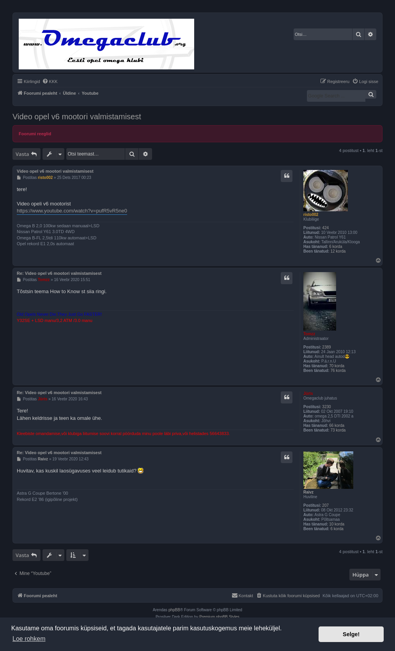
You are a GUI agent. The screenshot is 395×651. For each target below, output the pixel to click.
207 (325, 505)
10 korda (336, 524)
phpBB (174, 610)
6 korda (335, 246)
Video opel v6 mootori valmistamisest (76, 116)
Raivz (308, 492)
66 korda (336, 425)
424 (325, 228)
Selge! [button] (351, 634)
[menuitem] (50, 81)
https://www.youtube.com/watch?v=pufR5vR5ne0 (72, 211)
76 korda (337, 370)
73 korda (337, 430)
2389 (326, 347)
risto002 (310, 214)
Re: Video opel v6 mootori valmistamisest (59, 273)
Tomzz (309, 334)
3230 (326, 407)
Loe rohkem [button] (29, 638)
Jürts (308, 393)
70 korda (336, 366)
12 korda (337, 251)
